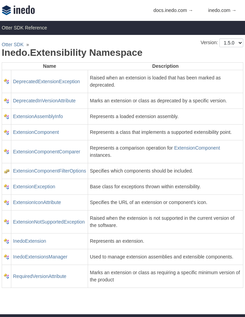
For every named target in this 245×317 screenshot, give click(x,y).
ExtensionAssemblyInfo (38, 116)
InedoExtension (29, 241)
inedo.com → (222, 10)
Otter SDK (13, 44)
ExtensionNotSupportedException (49, 222)
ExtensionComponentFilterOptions (49, 171)
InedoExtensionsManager (40, 256)
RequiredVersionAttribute (39, 276)
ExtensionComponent (36, 132)
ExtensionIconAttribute (37, 202)
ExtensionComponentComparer (46, 151)
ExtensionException (34, 186)
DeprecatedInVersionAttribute (44, 100)
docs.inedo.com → (173, 10)
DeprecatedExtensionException (46, 81)
